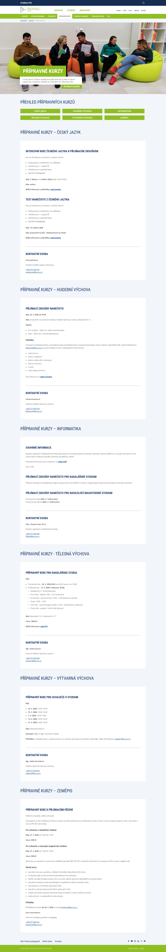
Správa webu (133, 948)
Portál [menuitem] (124, 10)
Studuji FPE (26, 3)
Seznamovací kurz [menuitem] (97, 16)
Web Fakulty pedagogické (30, 941)
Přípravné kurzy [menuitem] (65, 16)
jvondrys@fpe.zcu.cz (69, 907)
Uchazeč (31, 20)
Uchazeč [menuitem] (58, 10)
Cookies (141, 948)
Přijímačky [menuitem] (52, 16)
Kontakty (58, 941)
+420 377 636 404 (33, 658)
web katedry (55, 189)
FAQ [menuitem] (108, 16)
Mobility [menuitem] (143, 10)
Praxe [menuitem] (130, 10)
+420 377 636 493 (33, 771)
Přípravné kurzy (40, 20)
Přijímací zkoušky (72, 86)
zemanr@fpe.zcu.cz (33, 661)
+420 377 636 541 (33, 269)
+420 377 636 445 (33, 534)
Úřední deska (47, 941)
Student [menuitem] (71, 10)
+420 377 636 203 (33, 409)
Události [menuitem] (136, 10)
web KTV (44, 626)
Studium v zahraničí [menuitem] (81, 16)
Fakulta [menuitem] (118, 10)
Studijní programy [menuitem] (38, 16)
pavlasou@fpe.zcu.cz (34, 272)
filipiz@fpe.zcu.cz (33, 536)
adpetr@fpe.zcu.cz (122, 739)
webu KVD (62, 462)
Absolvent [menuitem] (85, 10)
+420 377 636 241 (33, 922)
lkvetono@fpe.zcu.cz (34, 348)
